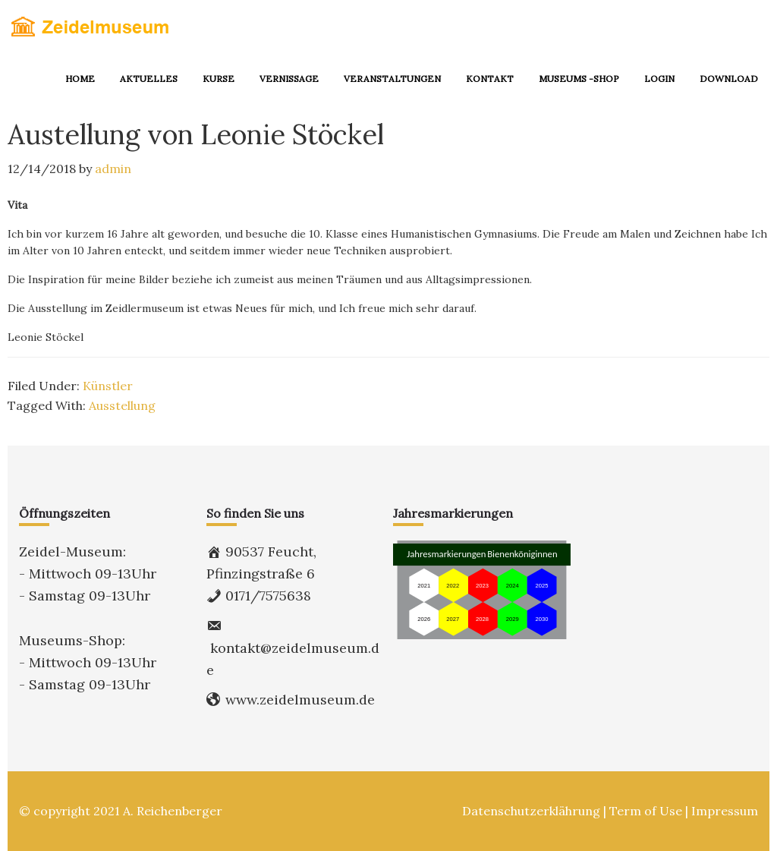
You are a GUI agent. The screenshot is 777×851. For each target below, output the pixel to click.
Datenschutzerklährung (531, 810)
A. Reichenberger (172, 810)
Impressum (724, 810)
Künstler (108, 385)
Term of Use (645, 810)
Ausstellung (122, 405)
